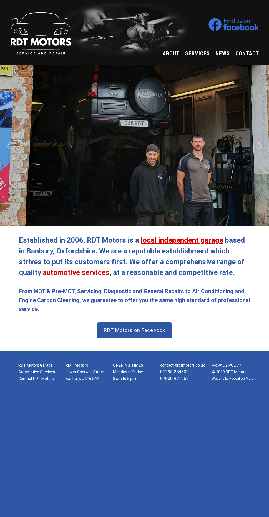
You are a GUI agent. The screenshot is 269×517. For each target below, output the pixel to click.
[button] (8, 145)
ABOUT (171, 53)
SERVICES (197, 53)
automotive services (76, 272)
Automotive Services (36, 372)
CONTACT (247, 53)
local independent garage (182, 240)
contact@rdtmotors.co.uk (182, 365)
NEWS (222, 53)
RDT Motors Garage (35, 365)
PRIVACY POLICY (227, 365)
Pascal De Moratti (243, 378)
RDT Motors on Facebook (134, 330)
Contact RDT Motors (36, 378)
